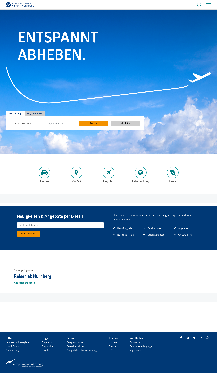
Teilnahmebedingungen (141, 346)
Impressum (135, 350)
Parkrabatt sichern (76, 346)
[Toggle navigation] (208, 4)
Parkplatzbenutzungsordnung (82, 350)
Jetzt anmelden (28, 233)
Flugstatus (47, 342)
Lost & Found (12, 346)
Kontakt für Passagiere (17, 342)
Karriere (113, 342)
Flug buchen (48, 346)
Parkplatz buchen (75, 342)
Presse (112, 346)
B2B (111, 350)
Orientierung (12, 350)
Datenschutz (136, 342)
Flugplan (46, 350)
